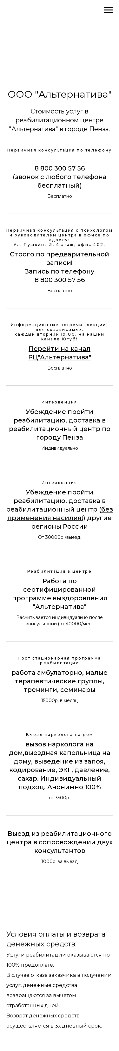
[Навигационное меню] (108, 10)
